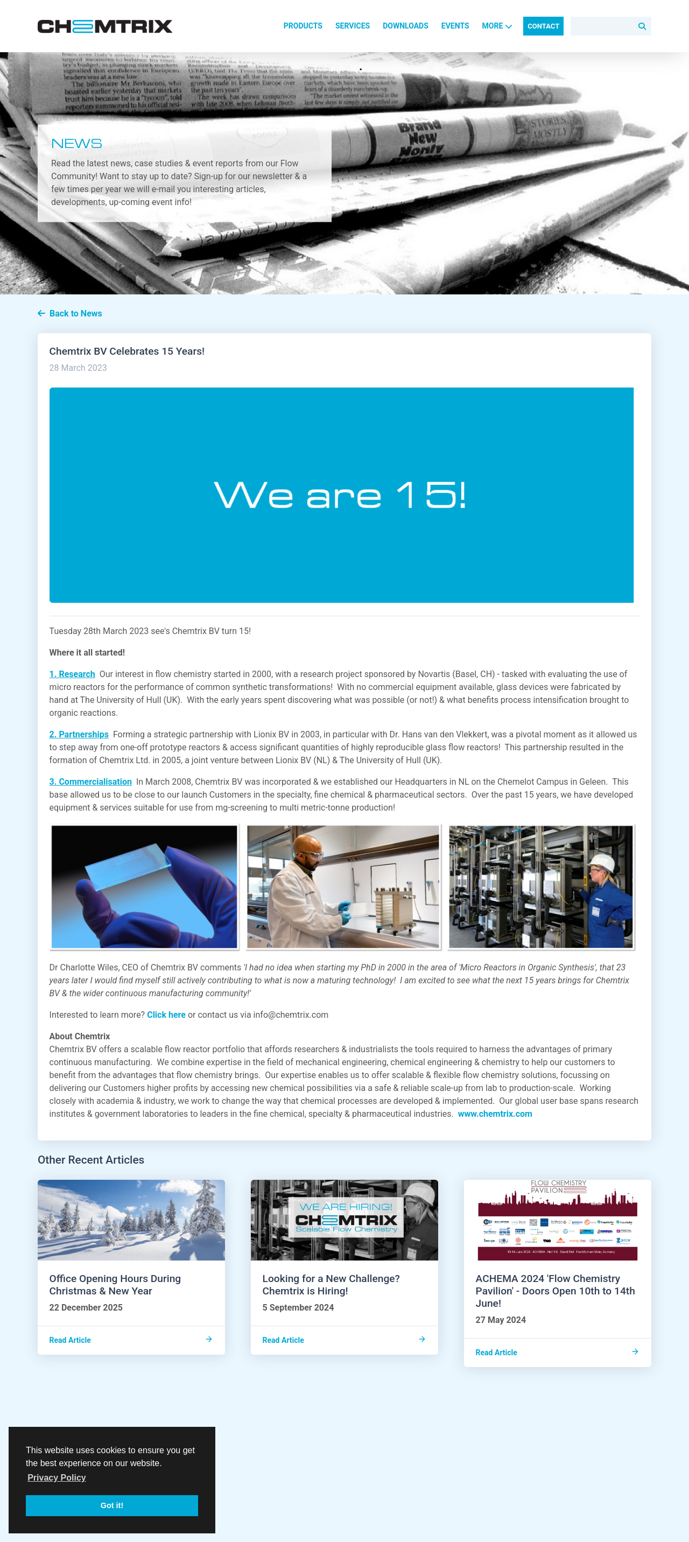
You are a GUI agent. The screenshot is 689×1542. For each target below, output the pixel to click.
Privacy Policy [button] (56, 1477)
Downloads (405, 26)
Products (303, 26)
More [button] (497, 26)
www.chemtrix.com (495, 1114)
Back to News (70, 313)
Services (352, 26)
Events (455, 26)
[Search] (611, 26)
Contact (543, 26)
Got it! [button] (112, 1505)
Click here (166, 1015)
